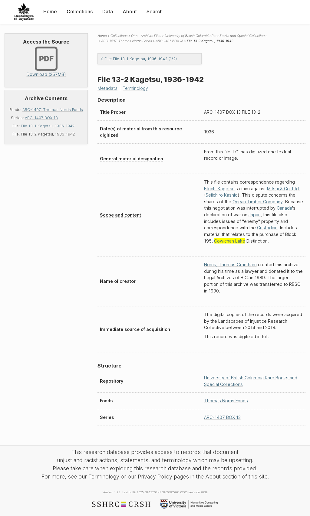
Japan (255, 214)
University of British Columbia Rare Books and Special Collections (215, 36)
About (130, 11)
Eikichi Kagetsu (219, 188)
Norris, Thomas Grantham (230, 264)
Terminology (135, 88)
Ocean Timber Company (257, 201)
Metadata (107, 88)
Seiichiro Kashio (222, 195)
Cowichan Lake (229, 240)
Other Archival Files (146, 36)
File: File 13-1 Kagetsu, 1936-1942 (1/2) (138, 59)
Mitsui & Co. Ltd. (283, 188)
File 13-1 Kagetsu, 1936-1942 (47, 126)
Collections (80, 11)
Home (50, 11)
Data (107, 11)
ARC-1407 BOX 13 (41, 118)
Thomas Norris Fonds (226, 400)
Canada (284, 208)
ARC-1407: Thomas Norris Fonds (52, 109)
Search (155, 11)
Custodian (267, 227)
